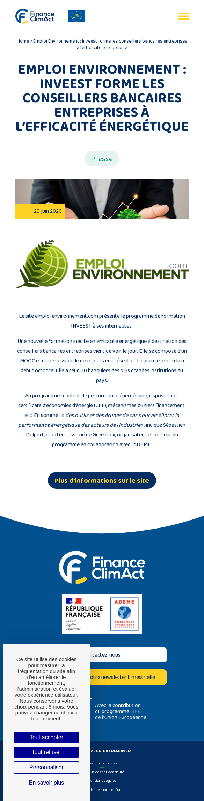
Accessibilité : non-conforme (102, 789)
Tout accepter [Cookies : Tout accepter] (46, 737)
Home (23, 40)
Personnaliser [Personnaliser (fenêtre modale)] (46, 767)
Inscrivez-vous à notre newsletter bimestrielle (102, 677)
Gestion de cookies (102, 763)
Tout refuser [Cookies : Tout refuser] (46, 752)
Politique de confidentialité (102, 771)
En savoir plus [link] (46, 783)
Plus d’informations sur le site (102, 480)
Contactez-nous (102, 655)
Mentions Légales (101, 780)
